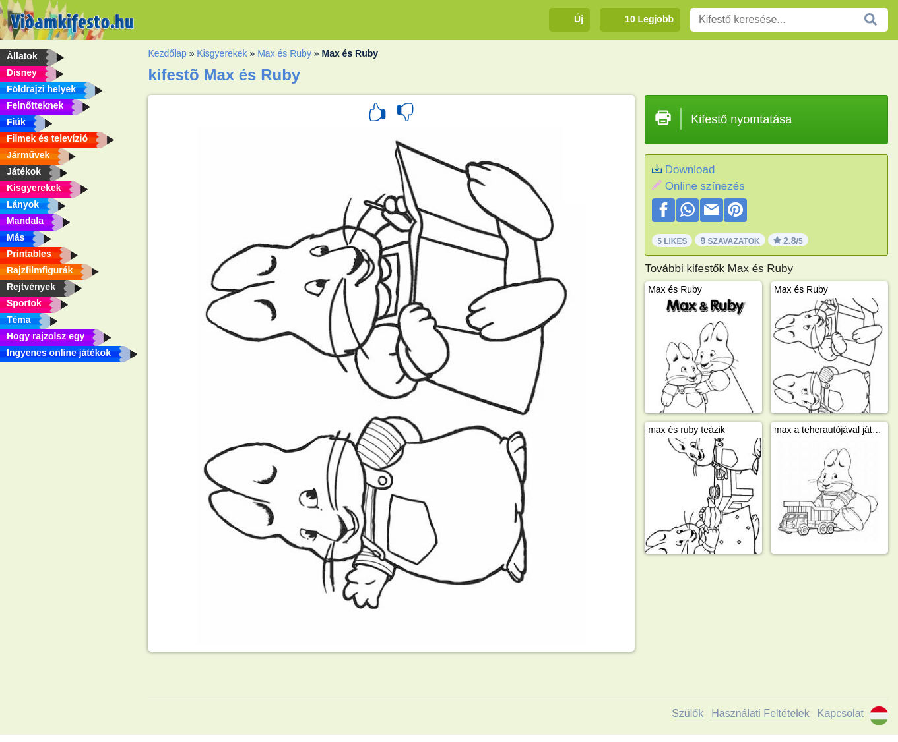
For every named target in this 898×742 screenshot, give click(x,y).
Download (690, 169)
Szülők (687, 713)
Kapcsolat (841, 713)
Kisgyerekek (222, 53)
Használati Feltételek (760, 713)
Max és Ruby (284, 53)
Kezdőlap (167, 53)
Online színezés (705, 186)
